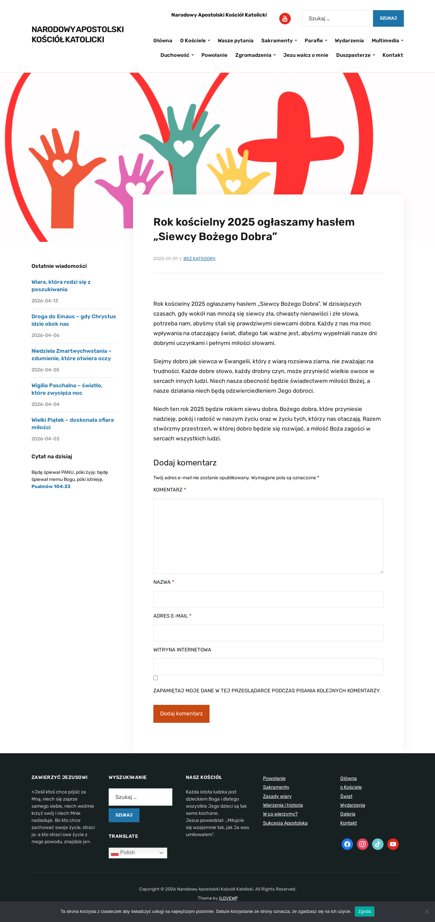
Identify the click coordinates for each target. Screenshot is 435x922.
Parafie (314, 41)
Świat (346, 796)
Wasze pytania (236, 41)
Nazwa (163, 582)
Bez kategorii (199, 258)
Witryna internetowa (182, 650)
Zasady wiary (277, 796)
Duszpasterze (353, 55)
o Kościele (351, 787)
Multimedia (385, 41)
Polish (123, 853)
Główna (162, 41)
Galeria (347, 814)
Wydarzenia (349, 41)
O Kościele (193, 41)
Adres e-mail (172, 616)
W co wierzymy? (280, 814)
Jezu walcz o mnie (305, 55)
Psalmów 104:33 (50, 486)
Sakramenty (277, 41)
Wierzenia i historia (283, 805)
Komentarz (169, 490)
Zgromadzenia (253, 55)
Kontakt (393, 55)
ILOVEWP (228, 898)
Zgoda (364, 911)
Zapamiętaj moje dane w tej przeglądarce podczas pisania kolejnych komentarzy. (267, 691)
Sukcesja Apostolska (285, 823)
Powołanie (214, 55)
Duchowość (175, 55)
